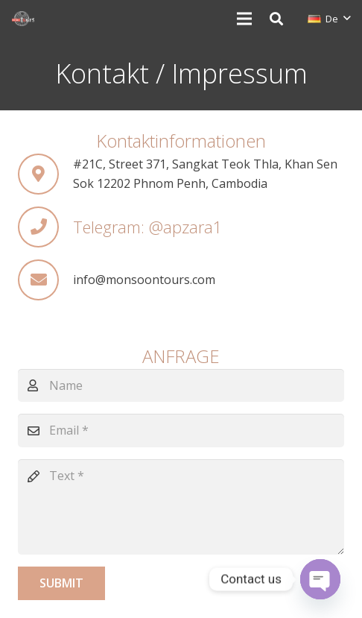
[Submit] (61, 583)
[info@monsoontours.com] (45, 279)
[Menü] (244, 18)
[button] (276, 18)
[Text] (181, 507)
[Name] (181, 386)
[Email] (181, 430)
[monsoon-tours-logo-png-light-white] (23, 18)
